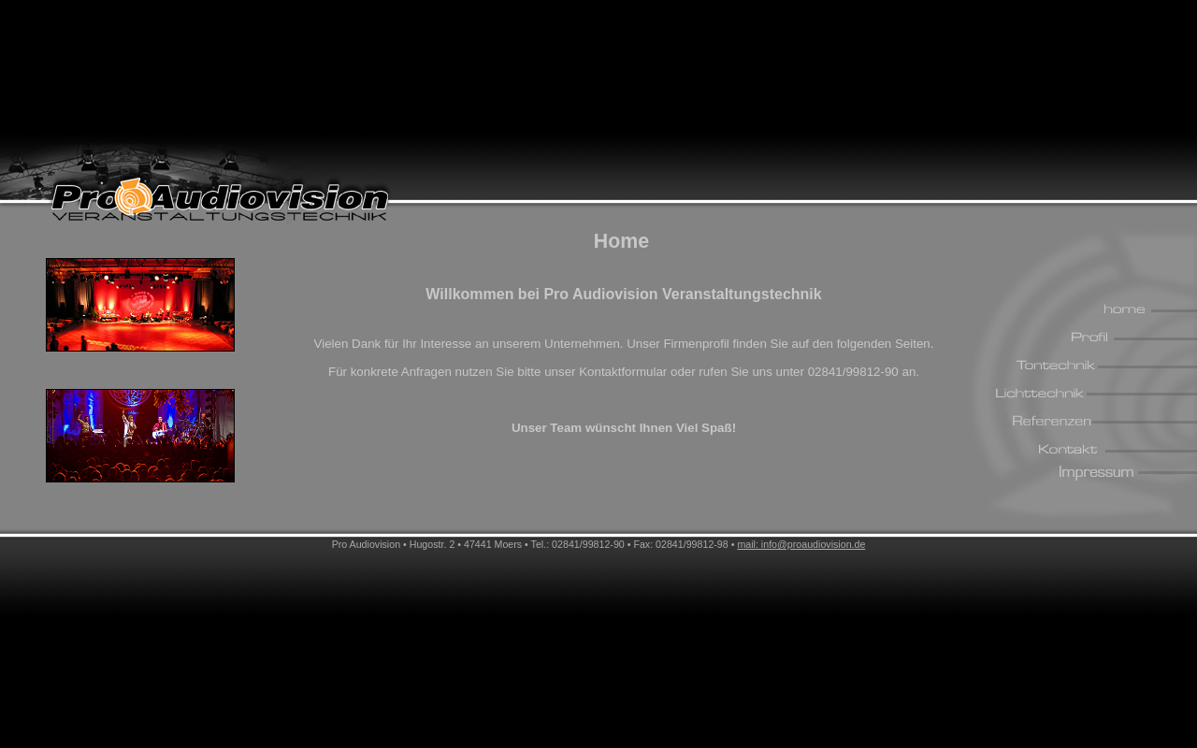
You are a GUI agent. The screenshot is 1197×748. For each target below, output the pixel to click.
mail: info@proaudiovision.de (801, 544)
